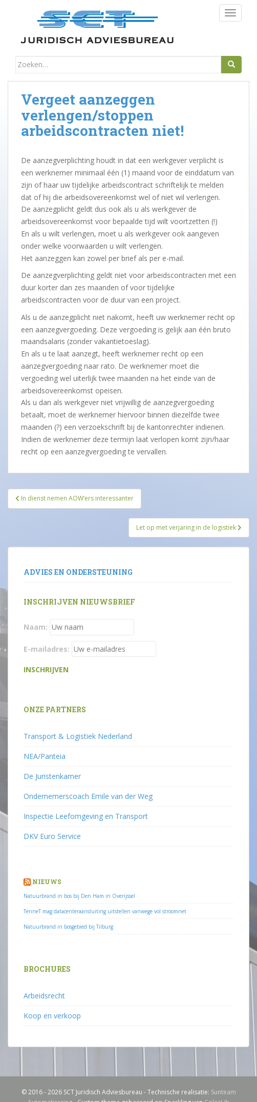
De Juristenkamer (52, 776)
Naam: (36, 627)
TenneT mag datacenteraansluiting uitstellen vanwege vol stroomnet (105, 911)
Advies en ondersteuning (78, 572)
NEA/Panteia (45, 756)
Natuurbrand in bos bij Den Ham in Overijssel (79, 895)
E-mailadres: (47, 649)
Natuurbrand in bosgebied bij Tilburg (68, 926)
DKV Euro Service (52, 836)
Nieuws (46, 881)
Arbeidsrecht (44, 995)
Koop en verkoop (52, 1015)
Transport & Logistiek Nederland (78, 736)
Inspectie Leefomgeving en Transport (86, 816)
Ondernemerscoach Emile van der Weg (88, 796)
